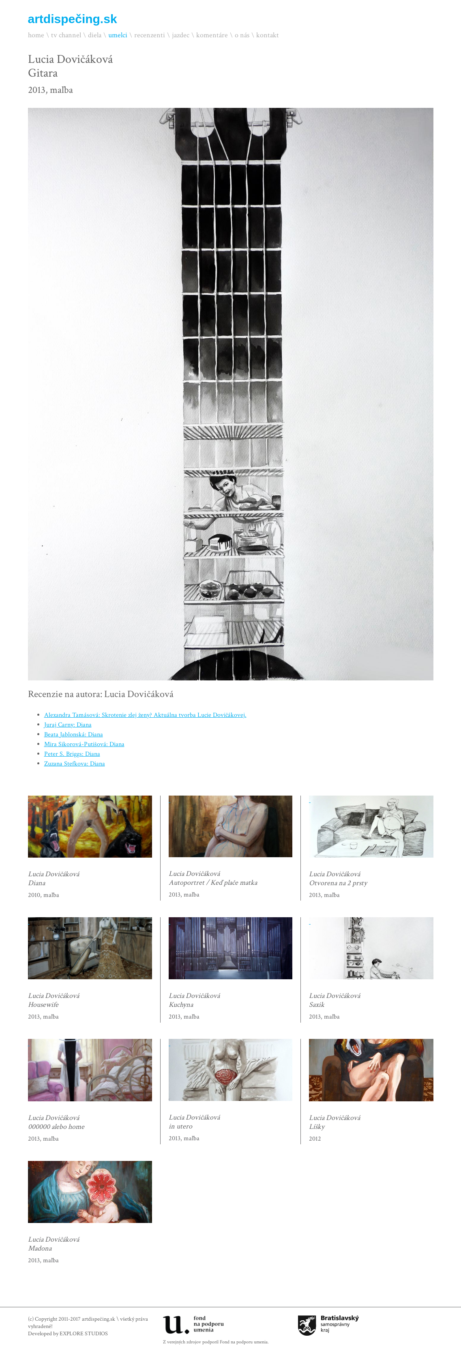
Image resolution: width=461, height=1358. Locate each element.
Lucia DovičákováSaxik (334, 1000)
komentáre (212, 35)
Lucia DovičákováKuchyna (194, 1000)
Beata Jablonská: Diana (73, 734)
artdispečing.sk (72, 19)
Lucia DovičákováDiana (53, 879)
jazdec (180, 35)
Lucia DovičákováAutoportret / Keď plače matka (213, 878)
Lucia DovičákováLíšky (334, 1122)
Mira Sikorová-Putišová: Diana (84, 744)
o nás (242, 35)
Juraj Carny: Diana (68, 725)
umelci (117, 35)
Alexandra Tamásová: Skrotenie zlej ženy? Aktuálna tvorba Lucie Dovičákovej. (145, 715)
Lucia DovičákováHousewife (53, 1000)
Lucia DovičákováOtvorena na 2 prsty (338, 879)
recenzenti (149, 35)
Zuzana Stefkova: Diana (74, 763)
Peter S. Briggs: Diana (72, 754)
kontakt (267, 35)
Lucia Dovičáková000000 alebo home (56, 1122)
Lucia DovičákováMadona (53, 1244)
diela (94, 35)
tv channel (66, 35)
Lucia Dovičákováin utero (194, 1122)
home (36, 35)
